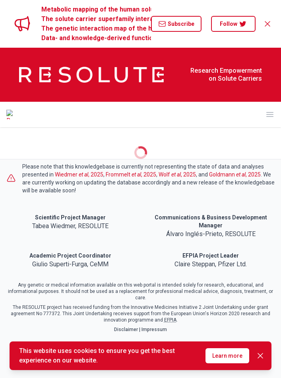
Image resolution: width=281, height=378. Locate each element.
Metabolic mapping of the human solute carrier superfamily (96, 9)
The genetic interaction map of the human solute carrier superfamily (96, 28)
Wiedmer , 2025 (79, 174)
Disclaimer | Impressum (140, 329)
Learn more (227, 356)
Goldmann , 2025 (235, 174)
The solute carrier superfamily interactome (96, 19)
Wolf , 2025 (177, 174)
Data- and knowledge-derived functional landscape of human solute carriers (96, 38)
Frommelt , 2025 (131, 174)
